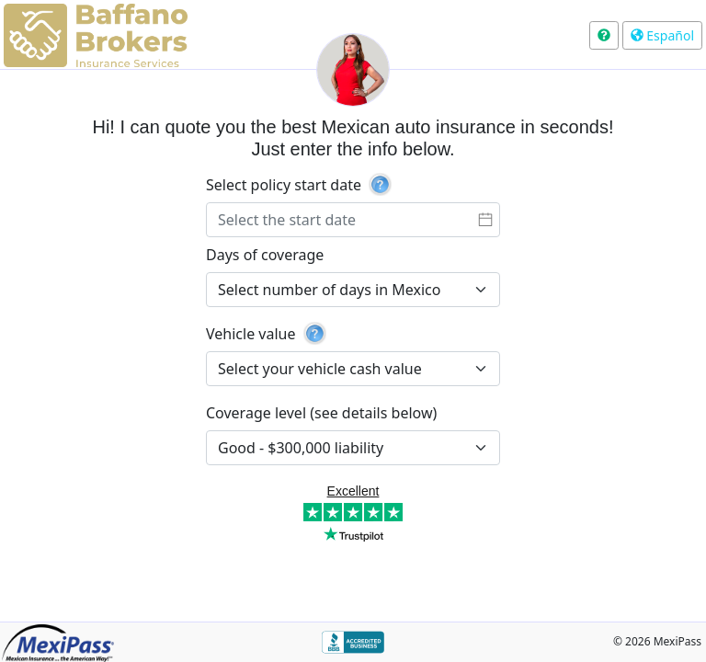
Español (662, 35)
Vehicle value (250, 334)
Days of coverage (265, 255)
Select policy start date (283, 185)
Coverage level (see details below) (321, 413)
